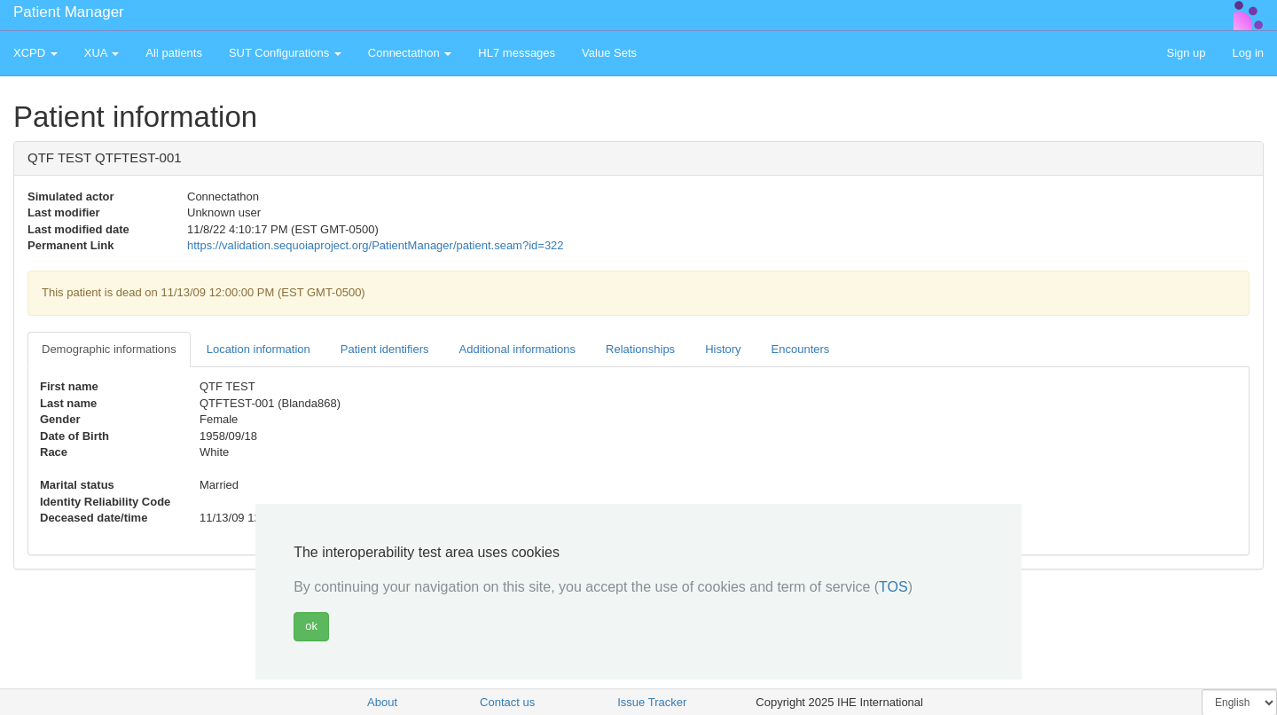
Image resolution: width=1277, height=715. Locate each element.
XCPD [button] (35, 52)
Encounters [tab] (801, 349)
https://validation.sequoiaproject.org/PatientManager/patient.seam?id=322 (375, 245)
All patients (173, 52)
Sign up (1185, 52)
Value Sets (609, 52)
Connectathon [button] (410, 52)
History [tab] (722, 349)
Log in (1248, 52)
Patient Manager (68, 12)
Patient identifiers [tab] (385, 349)
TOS (893, 586)
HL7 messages (516, 52)
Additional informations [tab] (517, 349)
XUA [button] (102, 52)
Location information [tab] (258, 349)
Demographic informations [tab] (109, 349)
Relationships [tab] (640, 349)
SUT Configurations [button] (285, 52)
